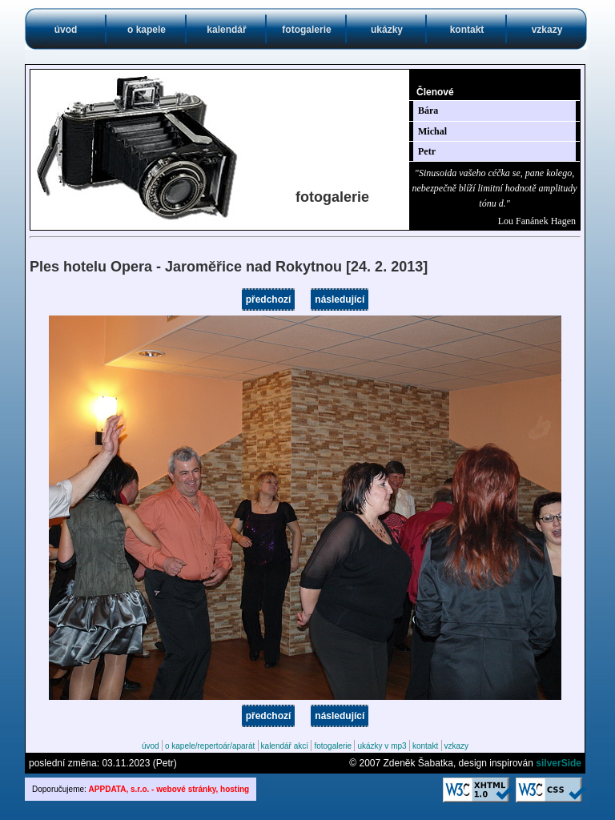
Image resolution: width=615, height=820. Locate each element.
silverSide (558, 763)
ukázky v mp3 (381, 746)
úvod (66, 29)
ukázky (387, 29)
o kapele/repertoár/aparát (210, 746)
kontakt (467, 29)
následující (339, 299)
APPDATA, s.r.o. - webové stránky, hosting (169, 789)
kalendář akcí (284, 746)
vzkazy (547, 29)
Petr (427, 151)
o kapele (146, 29)
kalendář (226, 29)
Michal (432, 131)
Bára (428, 110)
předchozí (268, 299)
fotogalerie (306, 29)
